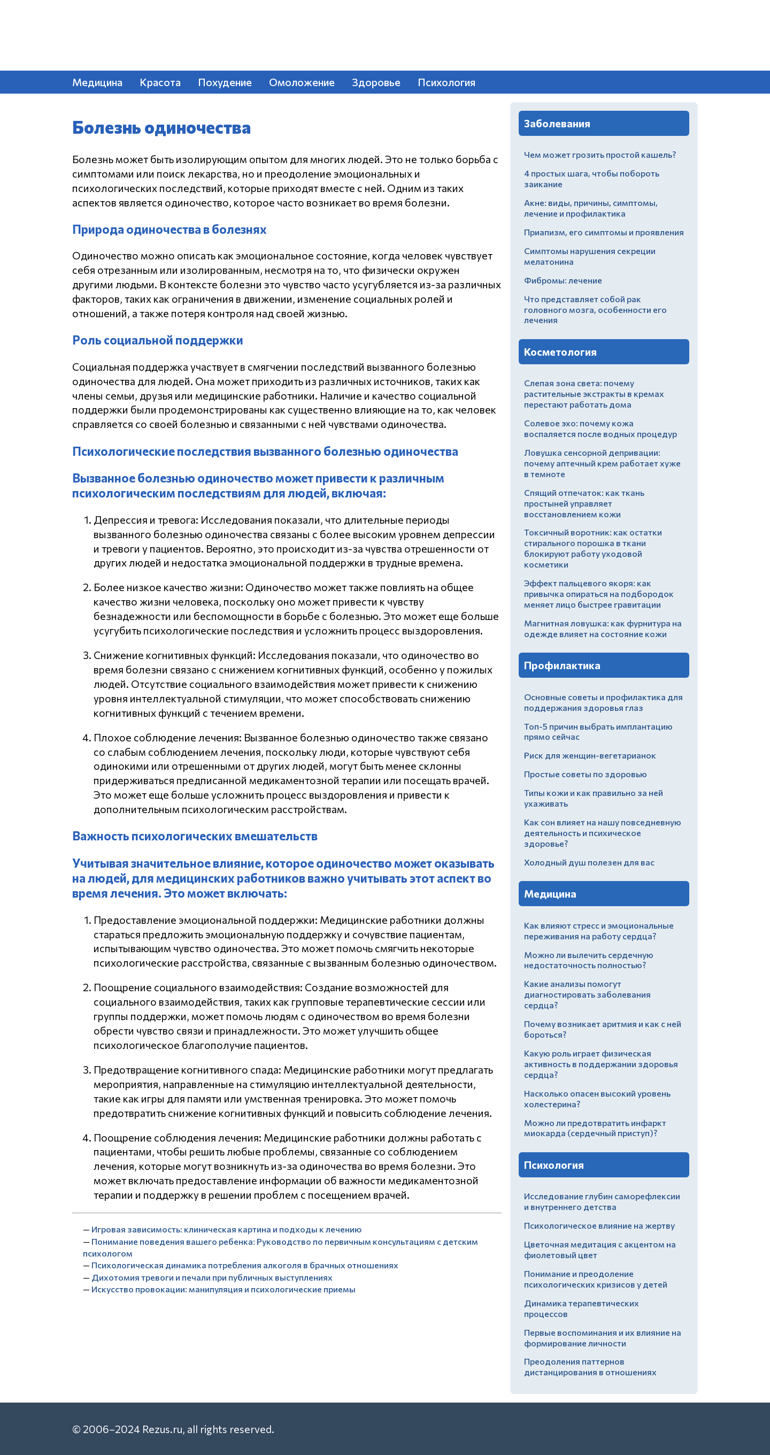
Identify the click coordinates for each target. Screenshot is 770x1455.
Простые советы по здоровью (585, 774)
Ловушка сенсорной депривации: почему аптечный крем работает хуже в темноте (602, 463)
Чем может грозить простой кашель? (600, 154)
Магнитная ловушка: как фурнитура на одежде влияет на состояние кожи (603, 628)
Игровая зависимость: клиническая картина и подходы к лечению (226, 1229)
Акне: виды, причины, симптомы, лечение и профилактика (591, 207)
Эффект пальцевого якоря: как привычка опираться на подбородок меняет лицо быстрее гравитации (599, 593)
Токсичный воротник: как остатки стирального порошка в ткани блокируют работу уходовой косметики (593, 548)
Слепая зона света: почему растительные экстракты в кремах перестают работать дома (594, 393)
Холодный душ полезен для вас (589, 862)
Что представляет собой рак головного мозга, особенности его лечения (595, 309)
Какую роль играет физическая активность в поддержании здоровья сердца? (601, 1063)
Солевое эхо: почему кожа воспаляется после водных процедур (600, 428)
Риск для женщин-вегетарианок (590, 755)
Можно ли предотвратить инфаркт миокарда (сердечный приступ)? (595, 1127)
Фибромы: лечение (563, 280)
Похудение (225, 81)
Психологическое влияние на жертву (599, 1225)
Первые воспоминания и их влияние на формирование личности (602, 1337)
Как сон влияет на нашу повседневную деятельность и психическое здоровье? (602, 832)
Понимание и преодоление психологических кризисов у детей (595, 1278)
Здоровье (376, 81)
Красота (160, 81)
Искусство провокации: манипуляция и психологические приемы (223, 1289)
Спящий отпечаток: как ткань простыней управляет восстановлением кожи (584, 503)
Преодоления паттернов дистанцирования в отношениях (590, 1366)
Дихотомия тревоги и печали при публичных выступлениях (212, 1277)
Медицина (97, 81)
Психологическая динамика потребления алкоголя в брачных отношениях (244, 1265)
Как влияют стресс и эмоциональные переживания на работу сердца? (599, 930)
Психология (446, 81)
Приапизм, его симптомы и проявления (604, 232)
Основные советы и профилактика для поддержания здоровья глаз (603, 702)
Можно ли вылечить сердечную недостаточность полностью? (588, 959)
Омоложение (302, 81)
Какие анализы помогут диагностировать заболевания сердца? (587, 994)
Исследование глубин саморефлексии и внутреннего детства (602, 1201)
